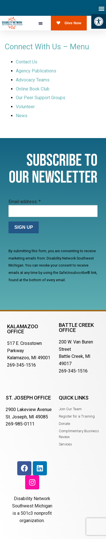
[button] (98, 21)
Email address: (24, 201)
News (21, 115)
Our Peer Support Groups (40, 97)
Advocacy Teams (32, 80)
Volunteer (25, 106)
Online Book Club (32, 89)
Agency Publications (36, 71)
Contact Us (26, 62)
